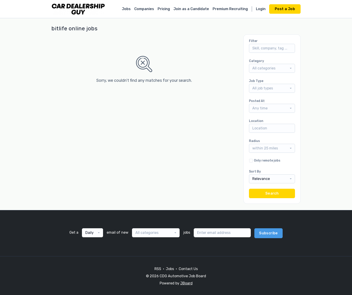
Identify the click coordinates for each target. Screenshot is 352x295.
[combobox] (272, 68)
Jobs (126, 9)
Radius (254, 141)
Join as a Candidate (191, 9)
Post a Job (285, 9)
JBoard (186, 283)
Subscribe (268, 233)
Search (272, 193)
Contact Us (188, 269)
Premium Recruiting (230, 9)
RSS (157, 269)
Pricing (164, 9)
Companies (144, 9)
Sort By (255, 171)
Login (261, 9)
